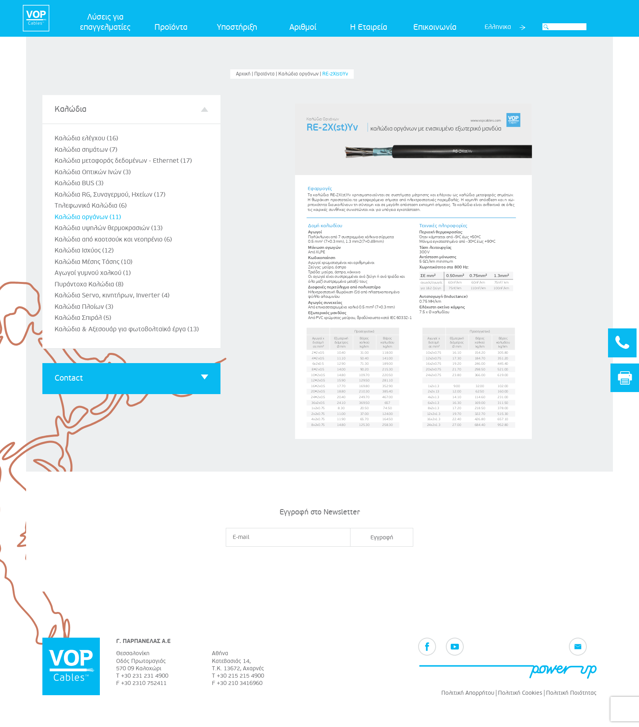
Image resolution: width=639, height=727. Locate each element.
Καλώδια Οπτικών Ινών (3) (93, 172)
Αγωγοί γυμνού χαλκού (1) (93, 273)
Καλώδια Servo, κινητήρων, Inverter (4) (112, 295)
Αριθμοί (302, 27)
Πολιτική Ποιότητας (571, 692)
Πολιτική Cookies (520, 692)
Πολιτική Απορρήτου (467, 692)
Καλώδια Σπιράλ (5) (83, 318)
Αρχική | (245, 74)
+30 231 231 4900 (144, 675)
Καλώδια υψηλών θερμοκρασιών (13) (109, 228)
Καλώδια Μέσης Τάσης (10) (93, 262)
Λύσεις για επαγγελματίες (105, 22)
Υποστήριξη (237, 27)
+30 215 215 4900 (240, 675)
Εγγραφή (381, 537)
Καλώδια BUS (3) (79, 183)
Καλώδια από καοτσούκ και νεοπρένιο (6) (113, 239)
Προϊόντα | (266, 74)
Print (625, 375)
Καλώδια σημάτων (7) (86, 150)
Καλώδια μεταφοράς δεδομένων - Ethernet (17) (123, 161)
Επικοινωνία (434, 27)
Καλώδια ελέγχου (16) (86, 138)
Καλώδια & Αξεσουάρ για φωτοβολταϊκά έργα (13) (127, 329)
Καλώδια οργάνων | (300, 74)
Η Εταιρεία (368, 27)
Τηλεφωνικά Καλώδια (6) (91, 206)
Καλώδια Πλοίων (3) (84, 307)
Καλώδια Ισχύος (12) (84, 250)
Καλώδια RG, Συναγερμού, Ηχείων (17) (110, 195)
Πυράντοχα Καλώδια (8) (89, 284)
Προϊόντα (170, 27)
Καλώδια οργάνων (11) (88, 217)
